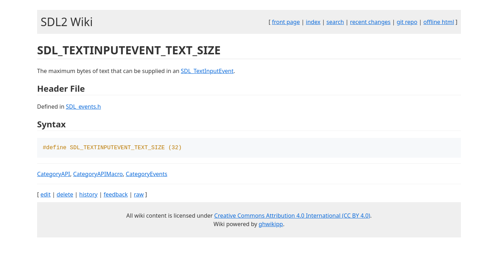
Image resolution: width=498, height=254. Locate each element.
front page (286, 22)
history (88, 195)
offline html (438, 22)
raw (139, 195)
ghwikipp (271, 225)
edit (45, 195)
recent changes (370, 22)
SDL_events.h (83, 106)
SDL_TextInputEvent (207, 71)
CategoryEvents (146, 175)
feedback (115, 195)
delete (65, 195)
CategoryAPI (53, 175)
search (335, 22)
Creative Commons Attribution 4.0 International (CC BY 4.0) (292, 216)
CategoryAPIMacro (98, 175)
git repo (407, 22)
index (313, 22)
